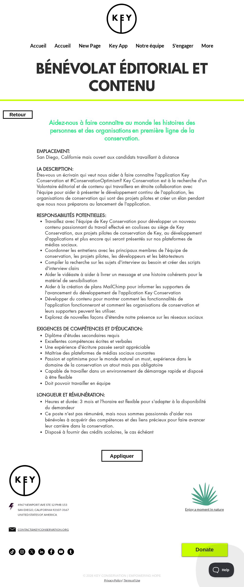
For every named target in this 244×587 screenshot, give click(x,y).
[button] (118, 46)
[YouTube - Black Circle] (61, 551)
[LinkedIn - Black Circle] (41, 551)
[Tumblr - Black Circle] (70, 551)
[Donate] (204, 549)
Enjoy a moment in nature (204, 509)
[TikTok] (12, 551)
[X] (31, 551)
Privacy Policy (113, 580)
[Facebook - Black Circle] (51, 551)
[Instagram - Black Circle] (22, 551)
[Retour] (18, 114)
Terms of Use (132, 580)
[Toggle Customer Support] (221, 570)
